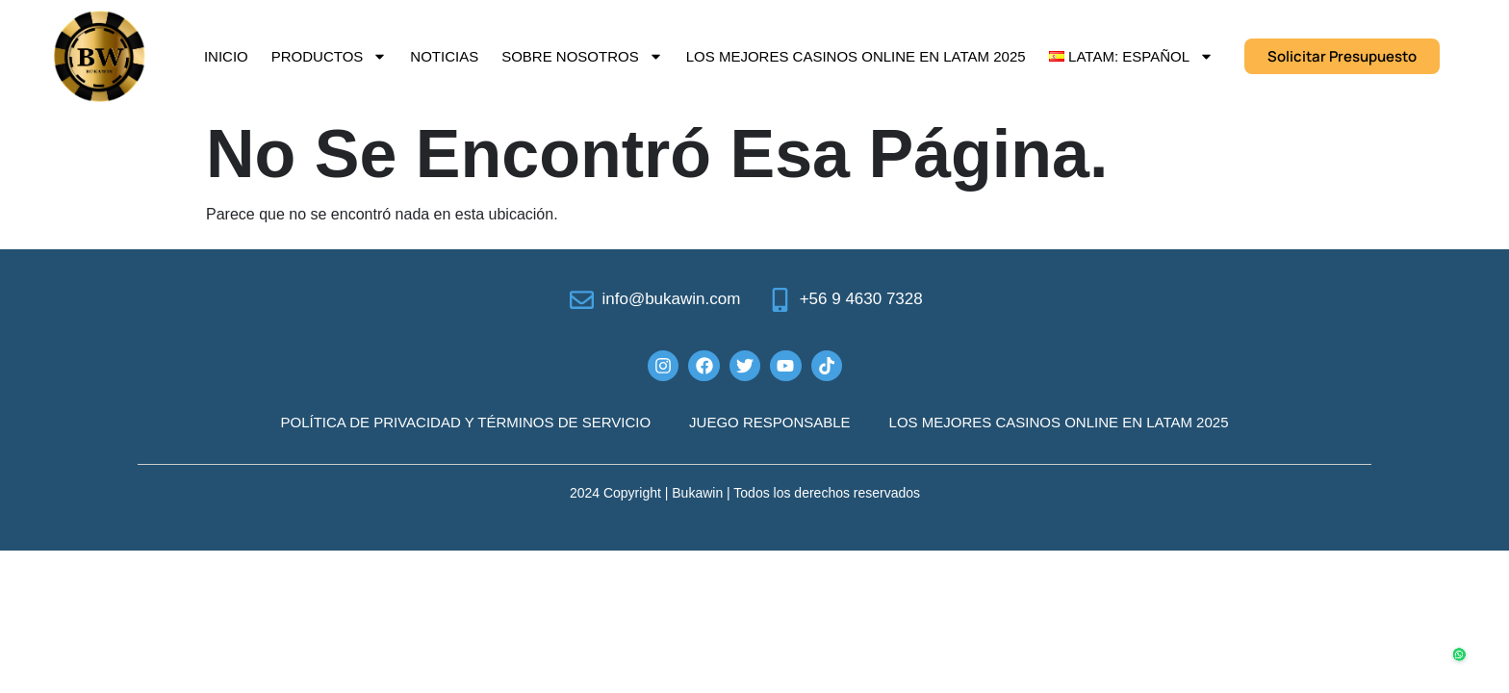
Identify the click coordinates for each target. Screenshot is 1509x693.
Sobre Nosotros (582, 56)
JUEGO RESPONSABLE (770, 422)
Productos (329, 56)
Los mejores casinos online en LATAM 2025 (856, 56)
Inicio (226, 56)
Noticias (444, 56)
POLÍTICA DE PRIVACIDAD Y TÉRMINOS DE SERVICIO (466, 422)
